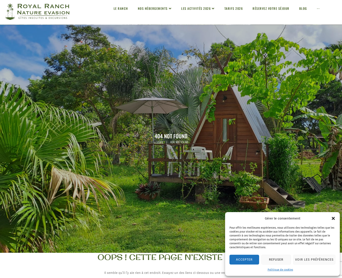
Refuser (275, 260)
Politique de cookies (280, 269)
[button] (333, 218)
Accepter (244, 260)
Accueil (158, 142)
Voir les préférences (314, 260)
